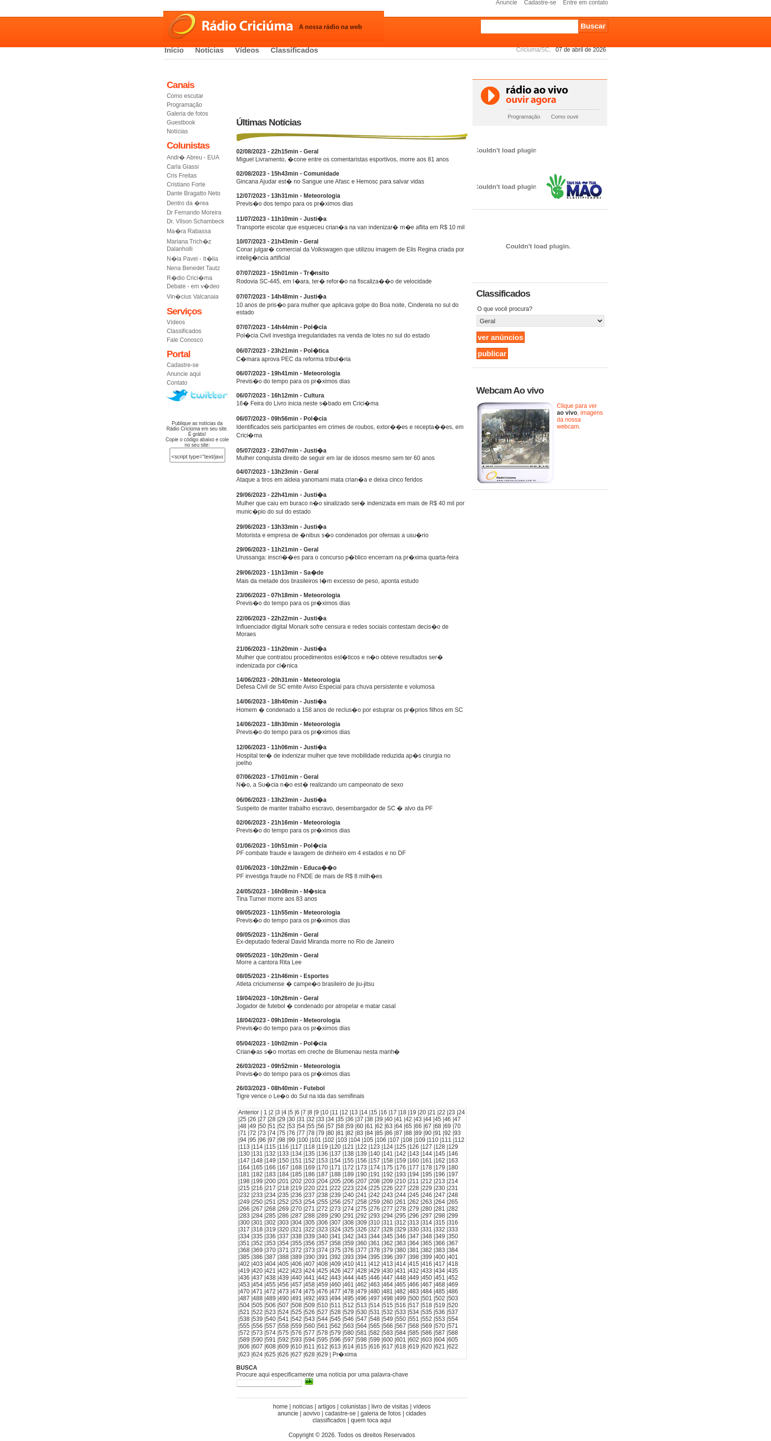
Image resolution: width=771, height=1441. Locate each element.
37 (359, 1119)
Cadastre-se (183, 365)
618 (401, 1346)
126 (414, 1146)
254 (310, 1201)
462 (362, 1284)
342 (349, 1236)
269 (284, 1208)
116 (284, 1146)
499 (401, 1298)
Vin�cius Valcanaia (193, 296)
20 (422, 1112)
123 (375, 1146)
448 (401, 1277)
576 (297, 1332)
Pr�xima (344, 1354)
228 (414, 1188)
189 (349, 1174)
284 (258, 1215)
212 (427, 1181)
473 (284, 1291)
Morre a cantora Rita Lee (278, 959)
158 (388, 1160)
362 (388, 1243)
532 (388, 1312)
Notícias (209, 50)
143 (414, 1153)
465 (401, 1284)
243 (388, 1195)
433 (427, 1270)
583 (388, 1332)
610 (297, 1346)
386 (258, 1257)
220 (310, 1188)
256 (336, 1201)
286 (284, 1215)
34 (330, 1119)
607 (258, 1346)
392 (336, 1257)
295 (401, 1215)
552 (427, 1319)
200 (271, 1181)
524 (284, 1312)
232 (245, 1195)
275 (362, 1208)
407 (310, 1263)
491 (297, 1298)
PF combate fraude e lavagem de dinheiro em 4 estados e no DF (321, 849)
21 (432, 1112)
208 (375, 1181)
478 (349, 1291)
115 (271, 1146)
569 (427, 1325)
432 (414, 1270)
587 (440, 1332)
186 (310, 1174)
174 (375, 1167)
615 (362, 1346)
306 (323, 1222)
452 (453, 1277)
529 (349, 1312)
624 (258, 1354)
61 (369, 1126)
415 (414, 1263)
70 (457, 1126)
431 (401, 1270)
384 (453, 1250)
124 (388, 1146)
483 (414, 1291)
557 (271, 1325)
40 (389, 1119)
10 (325, 1112)
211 (414, 1181)
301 (258, 1222)
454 (258, 1284)
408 (323, 1263)
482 (401, 1291)
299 (453, 1215)
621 (440, 1346)
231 (453, 1188)
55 (311, 1126)
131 (258, 1153)
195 (427, 1174)
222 (336, 1188)
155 (349, 1160)
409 (336, 1263)
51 (272, 1126)
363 (401, 1243)
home (280, 1406)
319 (271, 1229)
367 (453, 1243)
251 (271, 1201)
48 (243, 1126)
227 (401, 1188)
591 (271, 1339)
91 (438, 1133)
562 (336, 1325)
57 (330, 1126)
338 (297, 1236)
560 (310, 1325)
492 (310, 1298)
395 (375, 1257)
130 (245, 1153)
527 (323, 1312)
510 (323, 1305)
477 (336, 1291)
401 (453, 1257)
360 (362, 1243)
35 (340, 1119)
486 (453, 1291)
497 (375, 1298)
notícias (303, 1406)
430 (388, 1270)
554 (453, 1319)
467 (427, 1284)
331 (427, 1229)
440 (297, 1277)
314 (427, 1222)
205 (336, 1181)
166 (271, 1167)
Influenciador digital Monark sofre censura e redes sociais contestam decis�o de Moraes (343, 626)
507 (284, 1305)
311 (388, 1222)
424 (310, 1270)
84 (369, 1133)
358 (336, 1243)
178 (427, 1167)
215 (245, 1188)
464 (388, 1284)
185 (297, 1174)
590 (258, 1339)
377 (362, 1250)
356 (310, 1243)
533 (401, 1312)
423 (297, 1270)
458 (310, 1284)
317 (245, 1229)
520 (453, 1305)
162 (440, 1160)
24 (461, 1112)
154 (336, 1160)
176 (401, 1167)
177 (414, 1167)
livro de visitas (389, 1406)
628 (310, 1354)
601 (401, 1339)
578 (323, 1332)
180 (453, 1167)
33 (321, 1119)
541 (284, 1319)
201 (284, 1181)
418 (453, 1263)
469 (453, 1284)
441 (310, 1277)
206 (349, 1181)
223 (349, 1188)
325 (349, 1229)
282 (453, 1208)
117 (297, 1146)
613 (336, 1346)
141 (388, 1153)
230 (440, 1188)
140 (375, 1153)
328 (388, 1229)
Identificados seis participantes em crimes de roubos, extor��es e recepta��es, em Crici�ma (350, 427)
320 (284, 1229)
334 (245, 1236)
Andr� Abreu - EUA (193, 157)
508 (297, 1305)
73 (262, 1133)
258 (362, 1201)
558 (284, 1325)
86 (389, 1133)
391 (323, 1257)
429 (375, 1270)
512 (349, 1305)
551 (414, 1319)
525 (297, 1312)
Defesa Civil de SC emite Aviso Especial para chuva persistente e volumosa (336, 683)
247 (440, 1195)
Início (174, 50)
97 (272, 1139)
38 (369, 1119)
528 (336, 1312)
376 (349, 1250)
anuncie (287, 1413)
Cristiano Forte (186, 184)
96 (262, 1139)
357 (323, 1243)
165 (258, 1167)
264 (440, 1201)
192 (388, 1174)
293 (375, 1215)
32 (311, 1119)
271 (310, 1208)
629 (323, 1354)
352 (258, 1243)
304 (297, 1222)
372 (297, 1250)
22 (442, 1112)
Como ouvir (565, 117)
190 (362, 1174)
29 (282, 1119)
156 (362, 1160)
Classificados (294, 50)
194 (414, 1174)
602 (414, 1339)
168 (297, 1167)
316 (453, 1222)
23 (451, 1112)
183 (271, 1174)
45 (438, 1119)
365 (427, 1243)
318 (258, 1229)
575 (284, 1332)
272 (323, 1208)
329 (401, 1229)
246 (427, 1195)
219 (297, 1188)
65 (408, 1126)
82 (350, 1133)
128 (440, 1146)
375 (336, 1250)
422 (284, 1270)
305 (310, 1222)
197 (453, 1174)
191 (375, 1174)
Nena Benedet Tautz (193, 268)
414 (401, 1263)
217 (271, 1188)
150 (284, 1160)
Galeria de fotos (187, 113)
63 (389, 1126)
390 (310, 1257)
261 (401, 1201)
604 (440, 1339)
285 (271, 1215)
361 (375, 1243)
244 (401, 1195)
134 (297, 1153)
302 (271, 1222)
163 (453, 1160)
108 (407, 1139)
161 (427, 1160)
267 (258, 1208)
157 (375, 1160)
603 (427, 1339)
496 (362, 1298)
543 (310, 1319)
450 (427, 1277)
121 (349, 1146)
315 (440, 1222)
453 (245, 1284)
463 (375, 1284)
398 (414, 1257)
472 (271, 1291)
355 (297, 1243)
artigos (326, 1406)
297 (427, 1215)
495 (349, 1298)
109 (420, 1139)
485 (440, 1291)
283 (245, 1215)
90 (428, 1133)
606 (245, 1346)
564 (362, 1325)
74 (272, 1133)
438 (271, 1277)
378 (375, 1250)
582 (375, 1332)
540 (271, 1319)
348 (427, 1236)
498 (388, 1298)
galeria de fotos (380, 1413)
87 (399, 1133)
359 (349, 1243)
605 (453, 1339)
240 (349, 1195)
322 (310, 1229)
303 (284, 1222)
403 (258, 1263)
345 (388, 1236)
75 (282, 1133)
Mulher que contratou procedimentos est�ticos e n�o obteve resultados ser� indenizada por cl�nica (340, 657)
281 (440, 1208)
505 (258, 1305)
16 (383, 1112)
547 (362, 1319)
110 (433, 1139)
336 (271, 1236)
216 (258, 1188)
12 (344, 1112)
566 (388, 1325)
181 (245, 1174)
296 (414, 1215)
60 (359, 1126)
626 (284, 1354)
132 (271, 1153)
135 (310, 1153)
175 (388, 1167)
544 (323, 1319)
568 (414, 1325)
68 (438, 1126)
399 (427, 1257)
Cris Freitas (182, 175)
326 (362, 1229)
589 (245, 1339)
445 (362, 1277)
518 (427, 1305)
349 (440, 1236)
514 (375, 1305)
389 (297, 1257)
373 (310, 1250)
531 (375, 1312)
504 (245, 1305)
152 (310, 1160)
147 (245, 1160)
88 (408, 1133)
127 (427, 1146)
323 (323, 1229)
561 (323, 1325)
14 (364, 1112)
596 (336, 1339)
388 (284, 1257)
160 (414, 1160)
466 (414, 1284)
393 (349, 1257)
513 (362, 1305)
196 (440, 1174)
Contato (177, 382)
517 (414, 1305)
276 (375, 1208)
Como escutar (185, 95)
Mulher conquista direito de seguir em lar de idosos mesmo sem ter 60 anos (336, 454)
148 (258, 1160)
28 (272, 1119)
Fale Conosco (185, 340)
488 (258, 1298)
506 (271, 1305)
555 (245, 1325)
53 (292, 1126)
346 (401, 1236)
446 (375, 1277)
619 (414, 1346)
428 (362, 1270)
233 (258, 1195)
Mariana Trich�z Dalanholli (189, 245)
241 (362, 1195)
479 (362, 1291)
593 (297, 1339)
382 (427, 1250)
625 (271, 1354)
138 (349, 1153)
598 (362, 1339)
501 (427, 1298)
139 (362, 1153)
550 (401, 1319)
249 (245, 1201)
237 (310, 1195)
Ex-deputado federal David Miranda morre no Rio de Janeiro (315, 938)
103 (342, 1139)
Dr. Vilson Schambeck (195, 221)
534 (414, 1312)
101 (316, 1139)
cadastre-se (340, 1413)
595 (323, 1339)
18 (403, 1112)
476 (323, 1291)
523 (271, 1312)
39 (379, 1119)
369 (258, 1250)
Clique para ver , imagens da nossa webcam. (580, 416)
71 (243, 1133)
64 (399, 1126)
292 (362, 1215)
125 (401, 1146)
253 (297, 1201)
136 (323, 1153)
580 (349, 1332)
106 (381, 1139)
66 (418, 1126)
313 (414, 1222)
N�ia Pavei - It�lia (192, 258)
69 (448, 1126)
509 (310, 1305)
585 (414, 1332)
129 (453, 1146)
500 (414, 1298)
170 (323, 1167)
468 (440, 1284)
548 (375, 1319)
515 (388, 1305)
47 (457, 1119)
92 (448, 1133)
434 (440, 1270)
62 (379, 1126)
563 (349, 1325)
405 (284, 1263)
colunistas (353, 1406)
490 (284, 1298)
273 (336, 1208)
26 (252, 1119)
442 (323, 1277)
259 (375, 1201)
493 (323, 1298)
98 (282, 1139)
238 (323, 1195)
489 (271, 1298)
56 (321, 1126)
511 (336, 1305)
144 (427, 1153)
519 (440, 1305)
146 (453, 1153)
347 (414, 1236)
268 (271, 1208)
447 (388, 1277)
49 (252, 1126)
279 (414, 1208)
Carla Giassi (183, 166)
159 (401, 1160)
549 (388, 1319)
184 (284, 1174)
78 (311, 1133)
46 (448, 1119)
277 (388, 1208)
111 (446, 1139)
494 (336, 1298)
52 (282, 1126)
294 (388, 1215)
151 (297, 1160)
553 (440, 1319)
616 (375, 1346)
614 (349, 1346)
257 (349, 1201)
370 (271, 1250)
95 (252, 1139)
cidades (416, 1413)
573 (258, 1332)
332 (440, 1229)
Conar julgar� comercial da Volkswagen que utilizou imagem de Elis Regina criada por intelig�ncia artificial (351, 249)
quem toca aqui (371, 1420)
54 (301, 1126)
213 (440, 1181)
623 (245, 1354)
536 (440, 1312)
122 (362, 1146)
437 (258, 1277)
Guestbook (181, 122)
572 (245, 1332)
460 (336, 1284)
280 (427, 1208)
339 (310, 1236)
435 (453, 1270)
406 (297, 1263)
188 (336, 1174)
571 (453, 1325)
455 (271, 1284)
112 (459, 1139)
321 (297, 1229)
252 (284, 1201)
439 (284, 1277)
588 (453, 1332)
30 (292, 1119)
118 (310, 1146)
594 (310, 1339)
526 (310, 1312)
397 (401, 1257)
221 (323, 1188)
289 (323, 1215)
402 (245, 1263)
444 (349, 1277)
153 (323, 1160)
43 (418, 1119)
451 (440, 1277)
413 (388, 1263)
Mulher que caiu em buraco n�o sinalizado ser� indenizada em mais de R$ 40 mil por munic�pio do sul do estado (351, 503)
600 (388, 1339)
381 (414, 1250)
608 (271, 1346)
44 (428, 1119)
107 (394, 1139)
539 (258, 1319)
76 (292, 1133)
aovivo (311, 1413)
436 (245, 1277)
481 (388, 1291)
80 (330, 1133)
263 (427, 1201)
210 (401, 1181)
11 (334, 1112)
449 (414, 1277)
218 (284, 1188)
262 (414, 1201)
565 (375, 1325)
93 (457, 1133)
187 (323, 1174)
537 (453, 1312)
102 (329, 1139)
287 (297, 1215)
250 (258, 1201)
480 (375, 1291)
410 (349, 1263)
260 (388, 1201)
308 (349, 1222)
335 (258, 1236)
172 (349, 1167)
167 (284, 1167)
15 (374, 1112)
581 (362, 1332)
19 (413, 1112)
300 (245, 1222)
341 (336, 1236)
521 (245, 1312)
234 (271, 1195)
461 (349, 1284)
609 (284, 1346)
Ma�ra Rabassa (189, 231)
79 (321, 1133)
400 (440, 1257)
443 (336, 1277)
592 (284, 1339)
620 (427, 1346)
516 (401, 1305)
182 (258, 1174)
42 (408, 1119)
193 (401, 1174)
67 (428, 1126)
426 (336, 1270)
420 (258, 1270)
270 (297, 1208)
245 (414, 1195)
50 (262, 1126)
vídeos (421, 1406)
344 (375, 1236)
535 (427, 1312)
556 (258, 1325)
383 (440, 1250)
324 (336, 1229)
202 (297, 1181)
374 (323, 1250)
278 (401, 1208)
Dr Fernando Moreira (194, 212)
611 (310, 1346)
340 (323, 1236)
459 (323, 1284)
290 (336, 1215)
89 (418, 1133)
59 (350, 1126)
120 (336, 1146)
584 (401, 1332)
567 (401, 1325)
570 (440, 1325)
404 (271, 1263)
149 (271, 1160)
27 (262, 1119)
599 (375, 1339)
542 (297, 1319)
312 (401, 1222)
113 (245, 1146)
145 (440, 1153)
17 (393, 1112)
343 (362, 1236)
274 (349, 1208)
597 (349, 1339)
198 (245, 1181)
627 (297, 1354)
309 (362, 1222)
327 (375, 1229)
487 (245, 1298)
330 (414, 1229)
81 (340, 1133)
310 (375, 1222)
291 (349, 1215)
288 (310, 1215)
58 (340, 1126)
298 (440, 1215)
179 (440, 1167)
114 (258, 1146)
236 (297, 1195)
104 (355, 1139)
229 (427, 1188)
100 (303, 1139)
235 (284, 1195)
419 (245, 1270)
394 (362, 1257)
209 (388, 1181)
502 (440, 1298)
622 (453, 1346)
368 (245, 1250)
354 (284, 1243)
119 (323, 1146)
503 (453, 1298)
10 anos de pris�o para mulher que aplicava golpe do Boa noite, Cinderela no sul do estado (348, 304)
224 (362, 1188)
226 (388, 1188)
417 (440, 1263)
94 (243, 1139)
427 (349, 1270)
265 (453, 1201)
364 (414, 1243)
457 (297, 1284)
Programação (184, 104)
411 (362, 1263)
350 (453, 1236)
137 (336, 1153)
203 (310, 1181)
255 (323, 1201)
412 (375, 1263)
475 (310, 1291)
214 (453, 1181)
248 (453, 1195)
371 (284, 1250)
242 (375, 1195)
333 (453, 1229)
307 (336, 1222)
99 (292, 1139)
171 (336, 1167)
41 (399, 1119)
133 (284, 1153)
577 (310, 1332)
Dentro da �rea (187, 203)
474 (297, 1291)
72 (252, 1133)
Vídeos (247, 50)
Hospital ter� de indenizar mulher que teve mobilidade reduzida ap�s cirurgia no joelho (344, 755)
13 (354, 1112)
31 (301, 1119)
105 (368, 1139)
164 (245, 1167)
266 (245, 1208)
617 (388, 1346)
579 (336, 1332)
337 (284, 1236)
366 (440, 1243)
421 (271, 1270)
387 (271, 1257)
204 (323, 1181)
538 (245, 1319)
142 (401, 1153)
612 (323, 1346)
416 (427, 1263)
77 (301, 1133)
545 (336, 1319)
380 (401, 1250)
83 (359, 1133)
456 (284, 1284)
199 (258, 1181)
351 (245, 1243)
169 (310, 1167)
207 (362, 1181)
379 (388, 1250)
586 (427, 1332)
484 (427, 1291)
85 (379, 1133)
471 (258, 1291)
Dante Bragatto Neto (193, 193)
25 (243, 1119)
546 (349, 1319)
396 (388, 1257)
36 (350, 1119)
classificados (329, 1420)
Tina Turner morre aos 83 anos (281, 895)
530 (362, 1312)
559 (297, 1325)
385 (245, 1257)
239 (336, 1195)
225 (375, 1188)
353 (271, 1243)
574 (271, 1332)
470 (245, 1291)
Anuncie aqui (184, 373)
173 (362, 1167)
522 (258, 1312)
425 (323, 1270)
